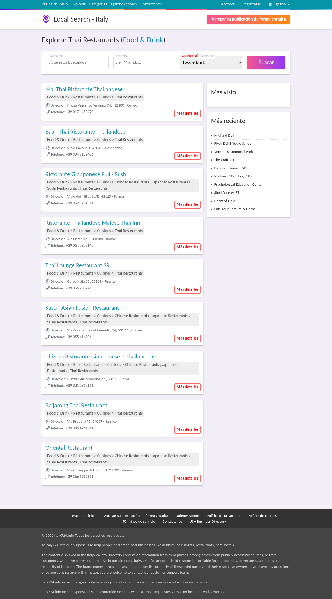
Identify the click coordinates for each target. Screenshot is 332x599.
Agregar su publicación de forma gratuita (249, 19)
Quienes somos (124, 4)
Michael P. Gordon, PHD (233, 176)
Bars (77, 364)
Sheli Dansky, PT (226, 192)
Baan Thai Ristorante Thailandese (85, 131)
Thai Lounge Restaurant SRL (78, 265)
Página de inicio (55, 4)
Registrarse (252, 4)
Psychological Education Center (238, 184)
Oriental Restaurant (69, 447)
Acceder (228, 4)
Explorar (79, 4)
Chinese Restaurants (132, 181)
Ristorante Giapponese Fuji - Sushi (86, 174)
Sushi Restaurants (62, 188)
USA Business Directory (208, 521)
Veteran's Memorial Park (233, 151)
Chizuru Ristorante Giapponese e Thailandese (100, 356)
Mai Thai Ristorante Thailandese (84, 89)
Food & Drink (143, 39)
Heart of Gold (224, 200)
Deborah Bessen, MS (230, 168)
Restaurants (83, 97)
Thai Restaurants (129, 97)
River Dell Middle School (233, 143)
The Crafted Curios (228, 159)
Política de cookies (262, 515)
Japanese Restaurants (170, 181)
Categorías (98, 4)
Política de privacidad (223, 515)
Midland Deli (224, 135)
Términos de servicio (139, 521)
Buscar (266, 62)
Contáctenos (151, 4)
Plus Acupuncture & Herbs (234, 209)
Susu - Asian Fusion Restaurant (82, 307)
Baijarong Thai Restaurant (76, 405)
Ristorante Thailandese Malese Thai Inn (92, 222)
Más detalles (187, 113)
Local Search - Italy (81, 19)
